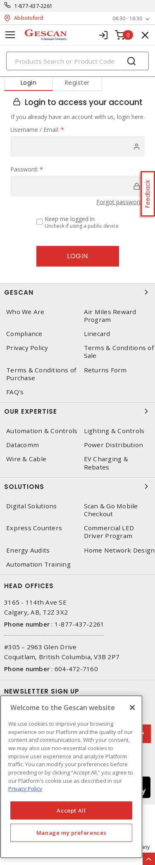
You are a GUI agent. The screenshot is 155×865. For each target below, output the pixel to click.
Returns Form (105, 370)
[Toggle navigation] (10, 35)
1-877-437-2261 (33, 6)
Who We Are (25, 312)
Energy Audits (28, 550)
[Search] (77, 61)
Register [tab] (77, 83)
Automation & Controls (41, 431)
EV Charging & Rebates (106, 463)
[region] (71, 776)
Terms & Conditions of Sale (119, 352)
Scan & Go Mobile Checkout (111, 510)
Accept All (71, 810)
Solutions (77, 486)
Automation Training (38, 564)
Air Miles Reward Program (110, 316)
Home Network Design (119, 550)
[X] (132, 707)
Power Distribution (113, 445)
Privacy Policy (27, 348)
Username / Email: (37, 129)
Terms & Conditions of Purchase (41, 374)
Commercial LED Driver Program (109, 532)
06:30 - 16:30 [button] (127, 18)
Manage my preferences (71, 832)
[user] (77, 146)
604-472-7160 (76, 669)
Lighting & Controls (114, 431)
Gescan (77, 292)
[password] (77, 186)
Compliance (24, 334)
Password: (26, 169)
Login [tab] (29, 83)
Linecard (97, 334)
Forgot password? (120, 202)
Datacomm (22, 445)
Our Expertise (77, 411)
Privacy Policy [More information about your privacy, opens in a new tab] (25, 788)
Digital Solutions (31, 506)
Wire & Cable (26, 459)
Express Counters (34, 528)
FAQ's (15, 392)
